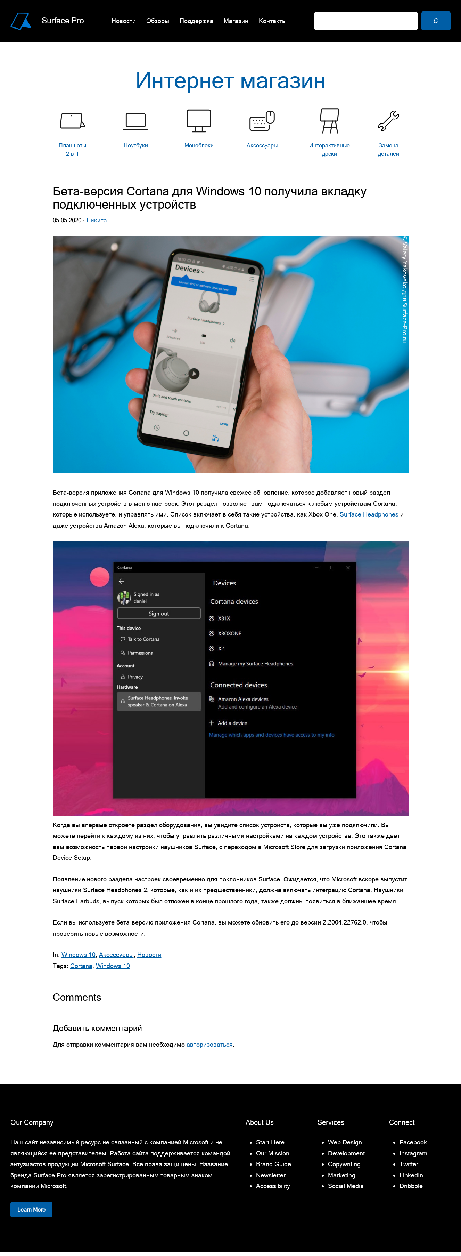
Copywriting (344, 1167)
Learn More (31, 1213)
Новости (149, 958)
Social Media (346, 1189)
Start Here (270, 1146)
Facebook (413, 1146)
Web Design (345, 1146)
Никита (97, 224)
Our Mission (272, 1157)
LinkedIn (411, 1179)
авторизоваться (210, 1048)
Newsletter (271, 1179)
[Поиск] (436, 20)
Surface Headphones (369, 518)
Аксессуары (116, 958)
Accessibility (273, 1189)
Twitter (409, 1167)
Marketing (341, 1179)
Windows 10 (78, 958)
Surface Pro (63, 20)
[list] (230, 138)
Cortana (81, 969)
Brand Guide (273, 1167)
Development (346, 1157)
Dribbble (411, 1189)
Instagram (413, 1157)
